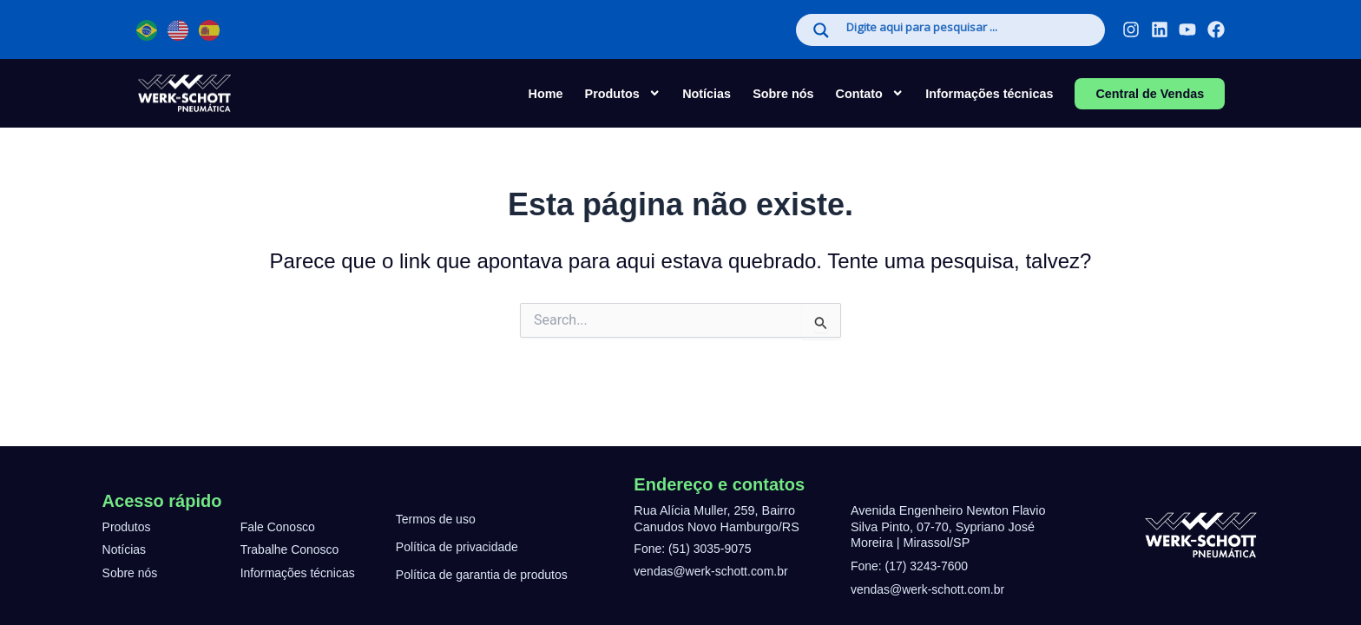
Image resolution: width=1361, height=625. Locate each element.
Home (546, 94)
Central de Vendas (1149, 94)
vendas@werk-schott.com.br (713, 571)
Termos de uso (436, 519)
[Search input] (966, 29)
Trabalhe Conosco (291, 549)
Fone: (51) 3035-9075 (694, 549)
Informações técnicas (989, 94)
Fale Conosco (279, 527)
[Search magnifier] (821, 30)
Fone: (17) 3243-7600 (911, 566)
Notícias (706, 94)
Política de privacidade (459, 547)
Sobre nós (783, 94)
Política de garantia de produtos (484, 575)
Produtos (127, 527)
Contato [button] (870, 93)
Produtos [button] (623, 93)
